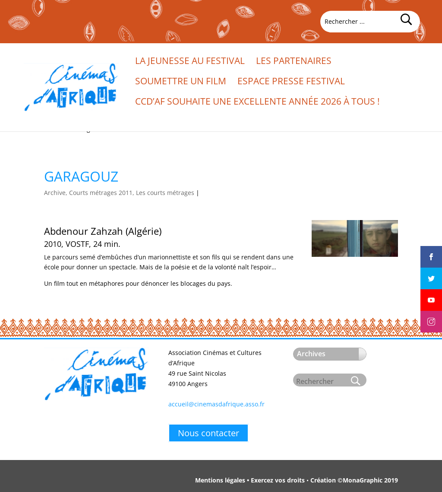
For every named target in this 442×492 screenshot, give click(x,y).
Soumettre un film (180, 82)
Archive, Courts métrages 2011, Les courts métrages (119, 192)
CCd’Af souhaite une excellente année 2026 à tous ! (257, 102)
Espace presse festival (291, 82)
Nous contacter (208, 433)
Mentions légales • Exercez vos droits (250, 480)
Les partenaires (294, 62)
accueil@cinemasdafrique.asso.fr (216, 404)
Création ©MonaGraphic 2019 (354, 480)
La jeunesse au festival (190, 62)
